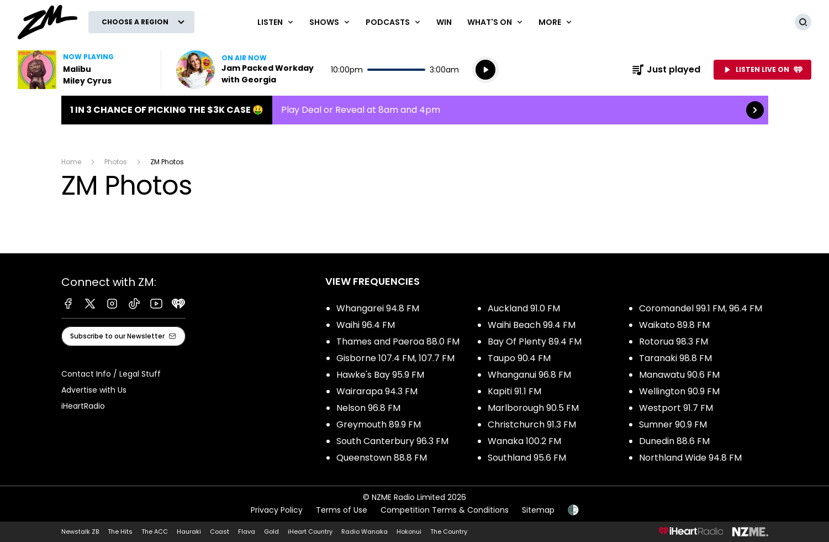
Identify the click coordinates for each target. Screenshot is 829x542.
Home (71, 161)
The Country (448, 531)
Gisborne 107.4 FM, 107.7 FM (395, 358)
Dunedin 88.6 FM (674, 441)
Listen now (247, 69)
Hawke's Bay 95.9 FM (380, 374)
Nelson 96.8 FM (368, 408)
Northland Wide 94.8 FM (690, 457)
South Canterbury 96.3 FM (392, 441)
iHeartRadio (83, 405)
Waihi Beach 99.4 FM (531, 325)
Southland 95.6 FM (527, 457)
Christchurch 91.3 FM (532, 424)
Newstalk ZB (80, 531)
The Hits (120, 531)
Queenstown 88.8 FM (381, 457)
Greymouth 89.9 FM (378, 424)
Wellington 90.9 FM (679, 391)
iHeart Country (310, 531)
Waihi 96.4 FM (365, 325)
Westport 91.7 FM (676, 408)
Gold (271, 531)
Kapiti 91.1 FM (514, 391)
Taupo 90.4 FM (519, 358)
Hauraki (189, 531)
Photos (115, 161)
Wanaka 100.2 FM (524, 441)
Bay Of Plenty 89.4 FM (535, 341)
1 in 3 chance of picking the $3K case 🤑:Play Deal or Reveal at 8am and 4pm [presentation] (414, 110)
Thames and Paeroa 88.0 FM (398, 341)
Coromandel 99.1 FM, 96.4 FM (700, 308)
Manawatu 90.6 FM (679, 374)
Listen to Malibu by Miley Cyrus (82, 69)
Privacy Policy (277, 509)
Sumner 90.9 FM (673, 424)
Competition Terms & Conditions (445, 509)
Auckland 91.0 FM (524, 308)
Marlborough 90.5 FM (533, 408)
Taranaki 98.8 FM (675, 358)
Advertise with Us (93, 389)
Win (444, 22)
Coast (219, 531)
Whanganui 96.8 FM (529, 374)
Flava (246, 531)
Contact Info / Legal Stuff (111, 373)
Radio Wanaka (364, 531)
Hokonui (409, 531)
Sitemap (538, 509)
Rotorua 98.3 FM (673, 341)
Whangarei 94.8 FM (377, 308)
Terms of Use (341, 509)
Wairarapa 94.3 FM (377, 391)
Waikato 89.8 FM (674, 325)
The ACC (154, 531)
